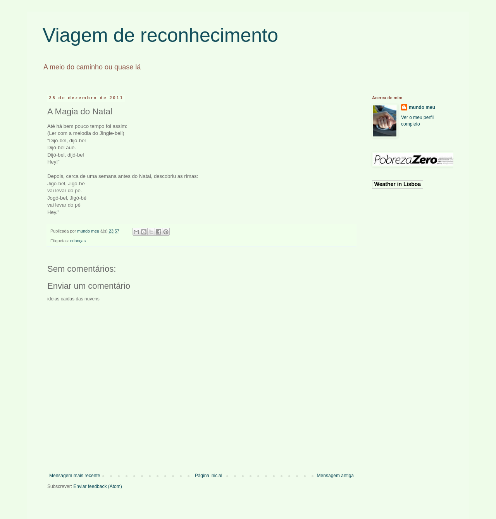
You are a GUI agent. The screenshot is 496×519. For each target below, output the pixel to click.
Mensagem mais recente (74, 475)
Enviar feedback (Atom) (97, 486)
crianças (78, 240)
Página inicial (208, 475)
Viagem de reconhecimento (160, 35)
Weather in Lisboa (397, 184)
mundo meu (422, 107)
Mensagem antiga (335, 475)
